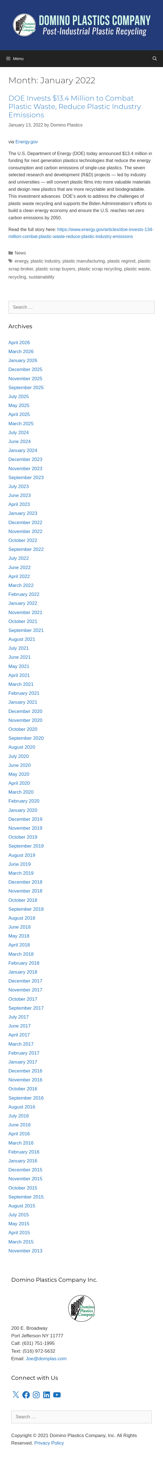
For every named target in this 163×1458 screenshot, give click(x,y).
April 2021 (19, 675)
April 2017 (19, 1035)
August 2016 (21, 1107)
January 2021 (22, 702)
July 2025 (18, 396)
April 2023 (19, 504)
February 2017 (24, 1053)
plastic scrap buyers (55, 269)
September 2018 (26, 909)
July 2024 (18, 432)
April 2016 (19, 1133)
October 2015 (22, 1188)
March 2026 (21, 351)
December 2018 (25, 882)
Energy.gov (26, 141)
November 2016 (25, 1080)
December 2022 (25, 522)
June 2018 (19, 927)
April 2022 (19, 576)
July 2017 (18, 1017)
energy (21, 261)
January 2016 (22, 1161)
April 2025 (19, 414)
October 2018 (22, 900)
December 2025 (25, 369)
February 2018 (24, 963)
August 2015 (21, 1206)
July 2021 (18, 648)
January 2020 (22, 810)
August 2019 (21, 855)
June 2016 (19, 1125)
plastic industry (45, 261)
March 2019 (21, 873)
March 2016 (21, 1143)
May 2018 (18, 936)
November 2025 (25, 378)
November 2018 (25, 891)
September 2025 (26, 387)
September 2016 (26, 1098)
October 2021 (22, 621)
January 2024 (22, 450)
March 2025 (21, 423)
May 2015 (18, 1223)
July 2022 (18, 558)
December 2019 (25, 819)
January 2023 (22, 513)
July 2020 (18, 756)
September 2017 (26, 1008)
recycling (17, 277)
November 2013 (25, 1251)
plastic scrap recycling (100, 269)
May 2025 (18, 405)
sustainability (41, 277)
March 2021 (21, 684)
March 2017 (21, 1044)
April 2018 (19, 945)
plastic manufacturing (84, 261)
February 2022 (24, 594)
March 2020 (21, 792)
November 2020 (25, 720)
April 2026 (19, 342)
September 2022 (26, 549)
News (20, 253)
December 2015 (25, 1169)
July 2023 (18, 486)
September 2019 (26, 846)
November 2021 (25, 612)
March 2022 (21, 585)
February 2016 (24, 1152)
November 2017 (25, 990)
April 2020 (19, 783)
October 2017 (22, 999)
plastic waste (137, 269)
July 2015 (18, 1214)
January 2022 (22, 603)
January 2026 (22, 360)
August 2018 (21, 918)
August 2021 (21, 639)
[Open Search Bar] (154, 58)
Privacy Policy (49, 1443)
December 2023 (25, 459)
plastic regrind (121, 261)
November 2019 (25, 828)
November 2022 (25, 531)
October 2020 (22, 729)
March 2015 (21, 1242)
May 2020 (18, 774)
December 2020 (25, 711)
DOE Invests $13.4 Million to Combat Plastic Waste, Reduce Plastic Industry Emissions (74, 106)
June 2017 (19, 1026)
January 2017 (22, 1062)
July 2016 (18, 1116)
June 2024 (19, 441)
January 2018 (22, 972)
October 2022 (22, 540)
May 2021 (18, 666)
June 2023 (19, 495)
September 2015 (26, 1197)
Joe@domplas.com (46, 1358)
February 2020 (24, 801)
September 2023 (26, 477)
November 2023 (25, 468)
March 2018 (21, 954)
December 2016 (25, 1071)
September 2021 (26, 630)
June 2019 (19, 864)
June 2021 (19, 657)
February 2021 (24, 693)
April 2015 (19, 1232)
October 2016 (22, 1088)
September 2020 (26, 738)
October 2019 (22, 837)
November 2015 (25, 1178)
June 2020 (19, 765)
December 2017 (25, 981)
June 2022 (19, 567)
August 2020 (21, 747)
